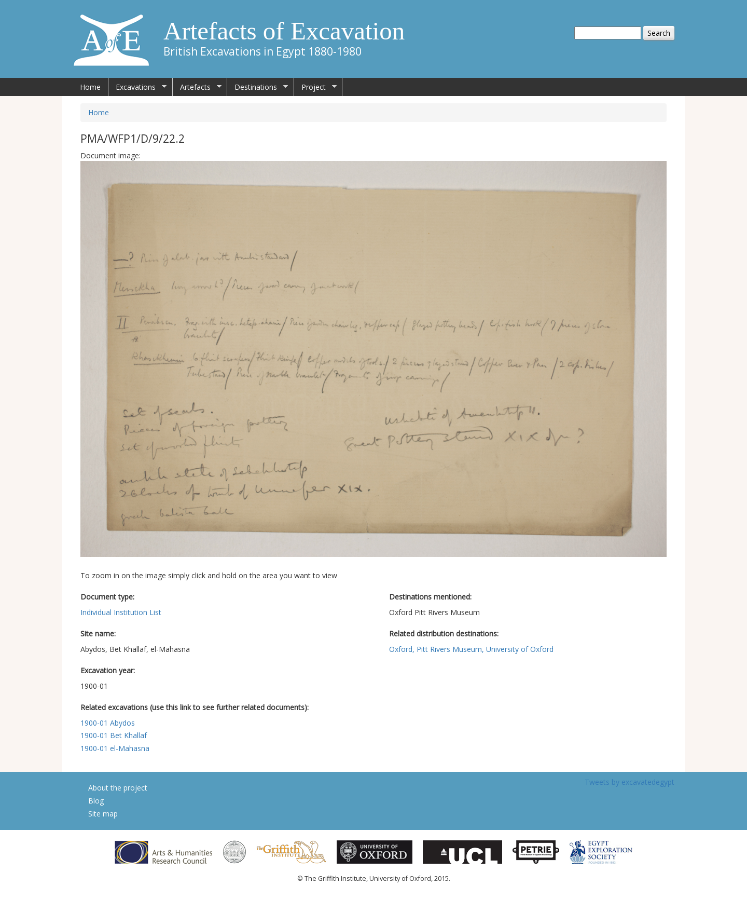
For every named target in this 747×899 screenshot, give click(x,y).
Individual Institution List (120, 612)
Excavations (137, 87)
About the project (117, 788)
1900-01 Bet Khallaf (113, 735)
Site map (103, 814)
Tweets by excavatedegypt (629, 782)
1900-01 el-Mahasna (114, 748)
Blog (96, 801)
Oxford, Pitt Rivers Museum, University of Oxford (471, 649)
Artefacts (197, 87)
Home (90, 87)
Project (315, 87)
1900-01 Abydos (107, 723)
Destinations (257, 87)
